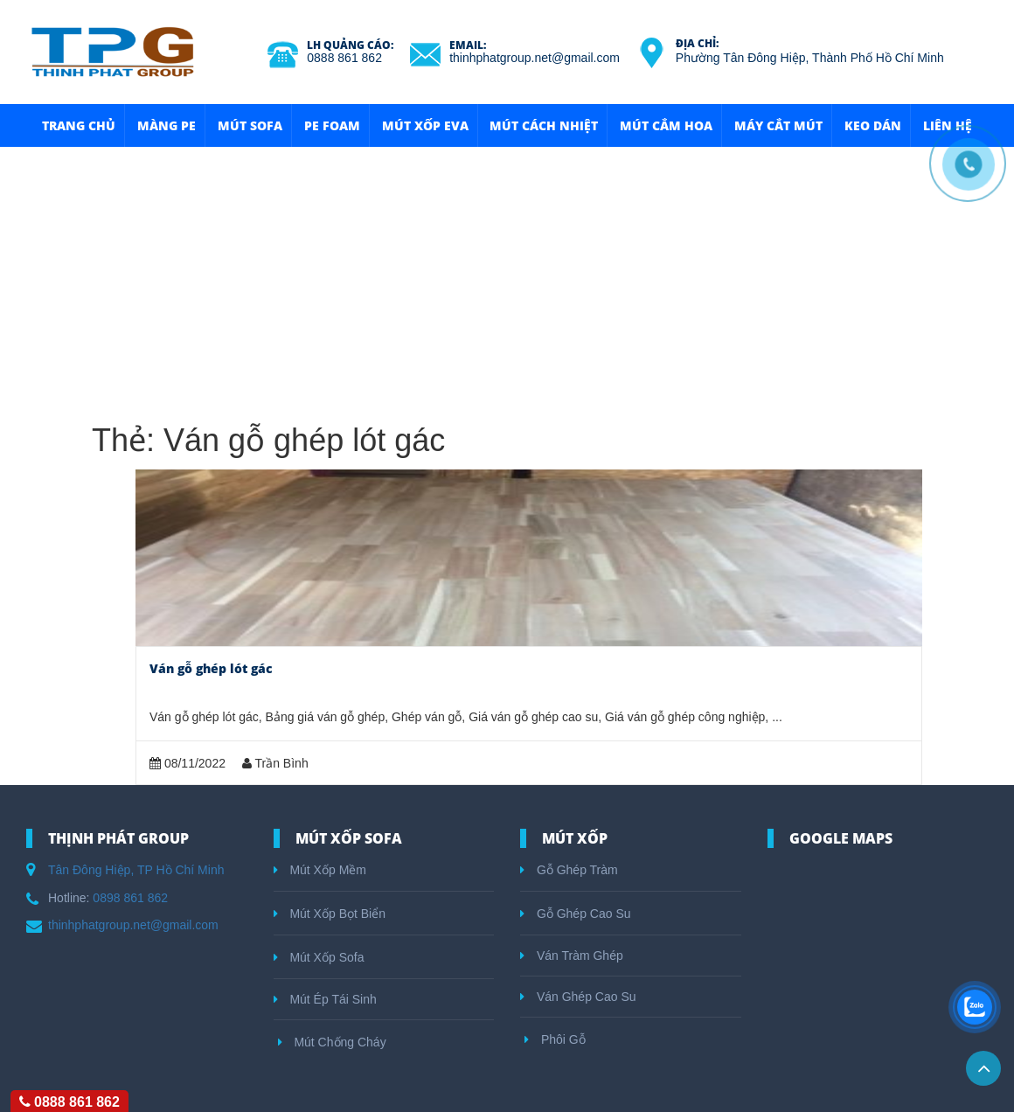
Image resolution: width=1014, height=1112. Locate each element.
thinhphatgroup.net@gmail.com (534, 58)
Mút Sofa (250, 125)
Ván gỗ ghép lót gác (211, 668)
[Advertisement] (507, 278)
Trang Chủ (78, 125)
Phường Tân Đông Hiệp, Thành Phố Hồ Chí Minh (810, 58)
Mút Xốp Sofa (319, 957)
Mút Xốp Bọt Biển (329, 914)
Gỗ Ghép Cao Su (575, 914)
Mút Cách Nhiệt (544, 125)
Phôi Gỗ (555, 1039)
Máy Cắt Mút (778, 125)
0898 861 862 (130, 898)
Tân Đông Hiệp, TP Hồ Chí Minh (136, 870)
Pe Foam (332, 125)
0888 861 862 (344, 58)
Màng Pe (166, 125)
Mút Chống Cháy (332, 1042)
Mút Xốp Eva (425, 125)
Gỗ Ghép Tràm (569, 870)
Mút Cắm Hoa (666, 125)
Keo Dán (872, 125)
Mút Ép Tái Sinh (325, 999)
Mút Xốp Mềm (320, 870)
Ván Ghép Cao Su (578, 997)
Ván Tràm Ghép (571, 956)
